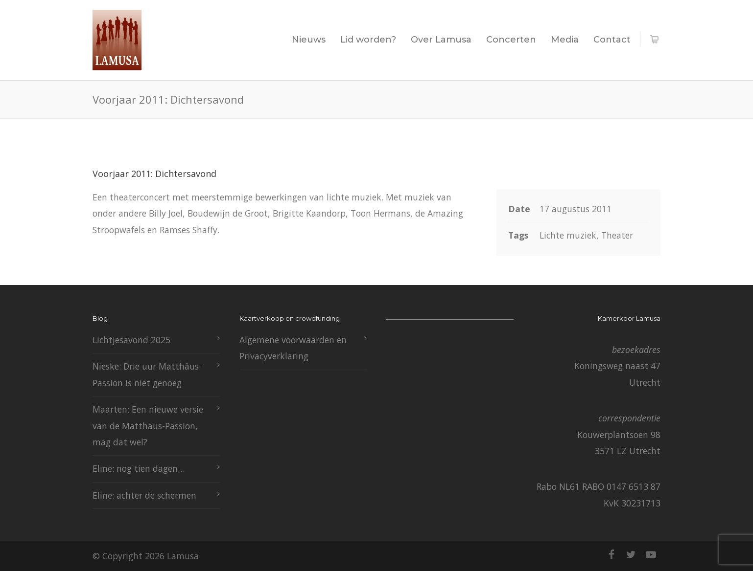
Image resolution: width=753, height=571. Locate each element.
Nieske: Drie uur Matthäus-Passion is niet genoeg (147, 374)
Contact (612, 39)
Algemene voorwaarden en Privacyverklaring (293, 348)
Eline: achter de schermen (144, 495)
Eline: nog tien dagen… (139, 468)
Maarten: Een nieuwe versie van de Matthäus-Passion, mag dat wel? (148, 425)
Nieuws (309, 39)
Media (565, 39)
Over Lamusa (441, 39)
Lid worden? (368, 39)
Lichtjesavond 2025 (131, 340)
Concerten (511, 39)
